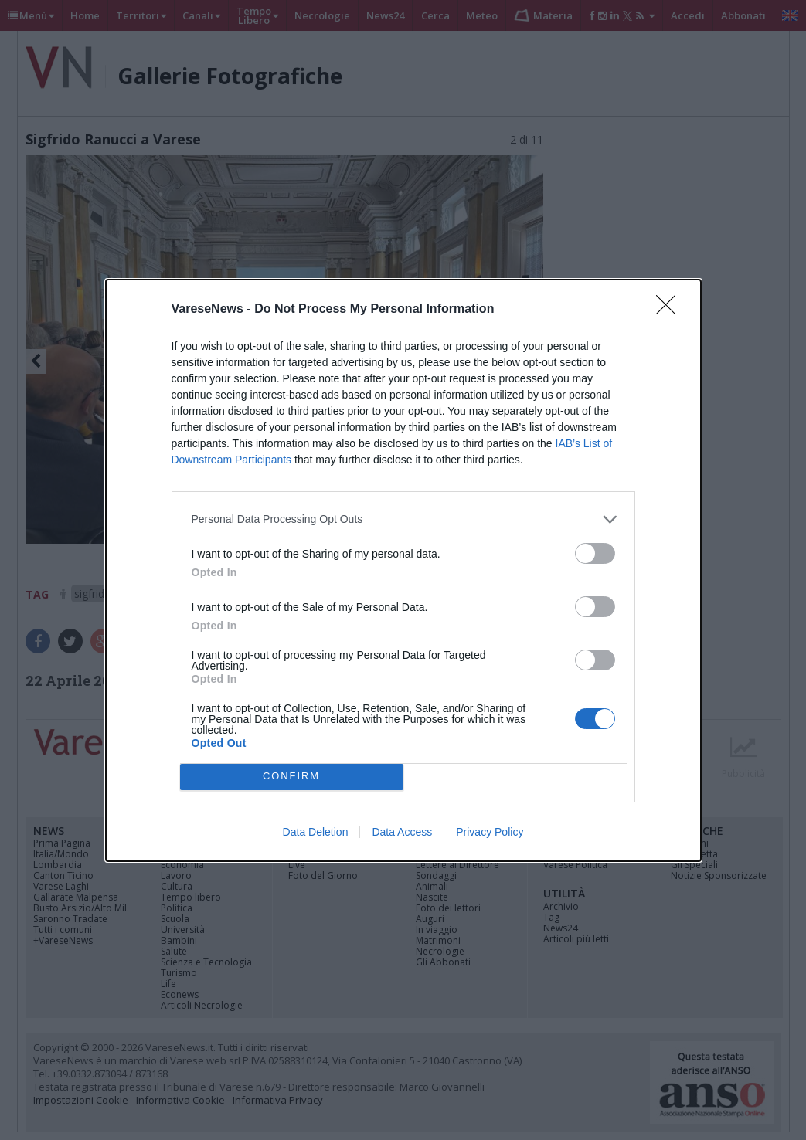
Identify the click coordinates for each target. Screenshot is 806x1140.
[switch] (595, 553)
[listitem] (403, 519)
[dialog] (403, 570)
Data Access (402, 832)
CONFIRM (292, 776)
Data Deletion (316, 832)
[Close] (670, 309)
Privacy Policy (489, 832)
